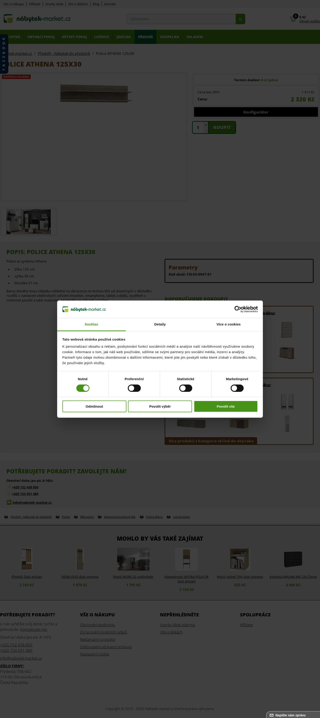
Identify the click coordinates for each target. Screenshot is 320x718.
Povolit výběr (160, 406)
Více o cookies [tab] (228, 324)
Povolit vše (226, 406)
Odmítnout (94, 406)
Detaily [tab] (160, 324)
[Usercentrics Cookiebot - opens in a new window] (238, 309)
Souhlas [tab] (91, 324)
